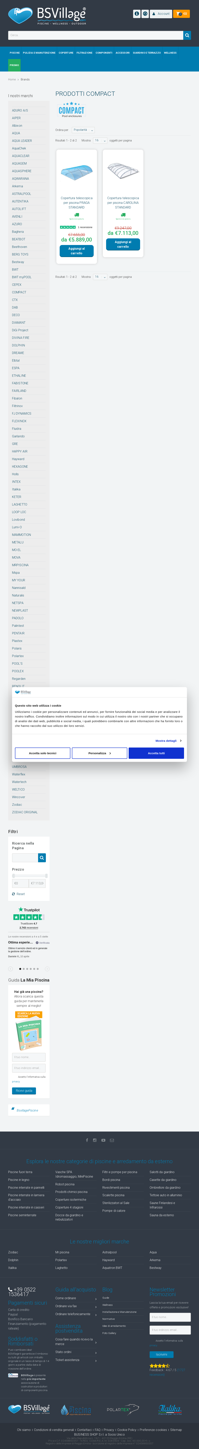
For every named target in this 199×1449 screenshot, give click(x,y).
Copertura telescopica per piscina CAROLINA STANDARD (123, 202)
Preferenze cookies (153, 1430)
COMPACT (19, 292)
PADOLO (18, 618)
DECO (16, 315)
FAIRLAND (19, 391)
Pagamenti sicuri (27, 1303)
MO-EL (16, 550)
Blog (107, 1290)
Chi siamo (24, 1430)
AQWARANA (20, 178)
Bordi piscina (111, 1180)
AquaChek (19, 148)
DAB (15, 307)
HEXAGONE (20, 466)
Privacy (109, 1430)
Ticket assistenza (76, 1360)
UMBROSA (19, 767)
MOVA (16, 557)
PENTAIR (18, 633)
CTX (15, 300)
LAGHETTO (19, 504)
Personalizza (99, 753)
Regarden (18, 679)
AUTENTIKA (20, 201)
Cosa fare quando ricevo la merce (76, 1341)
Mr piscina (62, 1252)
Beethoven (19, 247)
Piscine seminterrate (22, 1215)
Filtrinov (17, 406)
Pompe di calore (114, 1211)
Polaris (17, 648)
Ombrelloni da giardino (165, 1187)
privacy (16, 1081)
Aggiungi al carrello (76, 251)
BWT (15, 269)
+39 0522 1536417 (22, 1292)
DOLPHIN (18, 345)
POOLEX (18, 671)
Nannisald (18, 588)
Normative (108, 1318)
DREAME (18, 353)
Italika (16, 489)
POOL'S (17, 663)
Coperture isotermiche (70, 1199)
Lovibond (18, 519)
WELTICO (18, 789)
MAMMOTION (21, 535)
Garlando (18, 436)
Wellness (107, 1304)
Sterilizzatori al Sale (115, 1203)
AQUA (16, 133)
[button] (161, 14)
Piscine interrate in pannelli (26, 1187)
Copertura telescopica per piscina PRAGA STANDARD (77, 202)
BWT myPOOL (21, 277)
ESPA (15, 368)
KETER (16, 497)
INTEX (16, 482)
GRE (15, 444)
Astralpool (109, 1252)
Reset (18, 894)
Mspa (16, 573)
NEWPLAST (20, 610)
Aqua (153, 1252)
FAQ (97, 1430)
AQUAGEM (19, 163)
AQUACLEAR (20, 156)
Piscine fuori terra (20, 1172)
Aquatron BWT (112, 1268)
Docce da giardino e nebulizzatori (69, 1217)
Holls (15, 474)
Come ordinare (76, 1299)
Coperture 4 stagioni (69, 1207)
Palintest (18, 626)
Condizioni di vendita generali (54, 1430)
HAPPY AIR (19, 451)
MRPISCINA (20, 565)
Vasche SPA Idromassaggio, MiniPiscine (74, 1174)
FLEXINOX (19, 421)
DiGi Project (20, 330)
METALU (18, 542)
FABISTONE (20, 383)
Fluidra (16, 429)
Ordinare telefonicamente (76, 1314)
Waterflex (18, 774)
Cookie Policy (126, 1430)
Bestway (18, 262)
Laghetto (61, 1268)
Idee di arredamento (114, 1325)
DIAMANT (18, 322)
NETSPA (18, 603)
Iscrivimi (161, 1354)
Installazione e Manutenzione (119, 1311)
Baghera (18, 232)
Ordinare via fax (76, 1307)
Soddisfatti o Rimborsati (23, 1341)
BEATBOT (18, 239)
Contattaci (84, 1430)
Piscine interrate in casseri (26, 1207)
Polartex (18, 656)
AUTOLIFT (19, 209)
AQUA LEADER (22, 141)
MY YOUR (18, 580)
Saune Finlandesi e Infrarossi (162, 1205)
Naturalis (18, 595)
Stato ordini (76, 1352)
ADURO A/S (20, 110)
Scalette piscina (113, 1195)
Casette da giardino (163, 1180)
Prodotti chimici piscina (71, 1192)
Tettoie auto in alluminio (166, 1195)
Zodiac (17, 804)
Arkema (17, 186)
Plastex (17, 641)
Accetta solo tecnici (42, 753)
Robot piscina (64, 1184)
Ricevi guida (24, 1090)
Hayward (18, 459)
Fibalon (17, 398)
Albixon (17, 125)
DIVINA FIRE (20, 338)
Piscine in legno (19, 1180)
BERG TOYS (20, 254)
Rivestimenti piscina (116, 1187)
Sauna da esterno (162, 1215)
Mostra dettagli (165, 740)
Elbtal (16, 360)
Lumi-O (17, 527)
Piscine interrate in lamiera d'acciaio (26, 1197)
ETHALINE (19, 376)
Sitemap (176, 1430)
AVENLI (17, 216)
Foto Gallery (109, 1333)
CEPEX (17, 285)
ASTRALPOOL (21, 194)
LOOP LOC (19, 512)
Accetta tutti (156, 753)
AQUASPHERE (21, 171)
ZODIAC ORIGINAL (25, 812)
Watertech (19, 782)
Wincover (18, 797)
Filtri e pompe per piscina (119, 1172)
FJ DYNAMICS (21, 413)
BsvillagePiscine (27, 1110)
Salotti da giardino (162, 1172)
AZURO (17, 224)
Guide (105, 1297)
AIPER (16, 118)
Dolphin (13, 1260)
